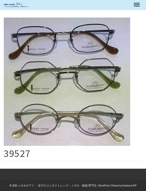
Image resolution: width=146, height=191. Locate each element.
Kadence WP (129, 185)
